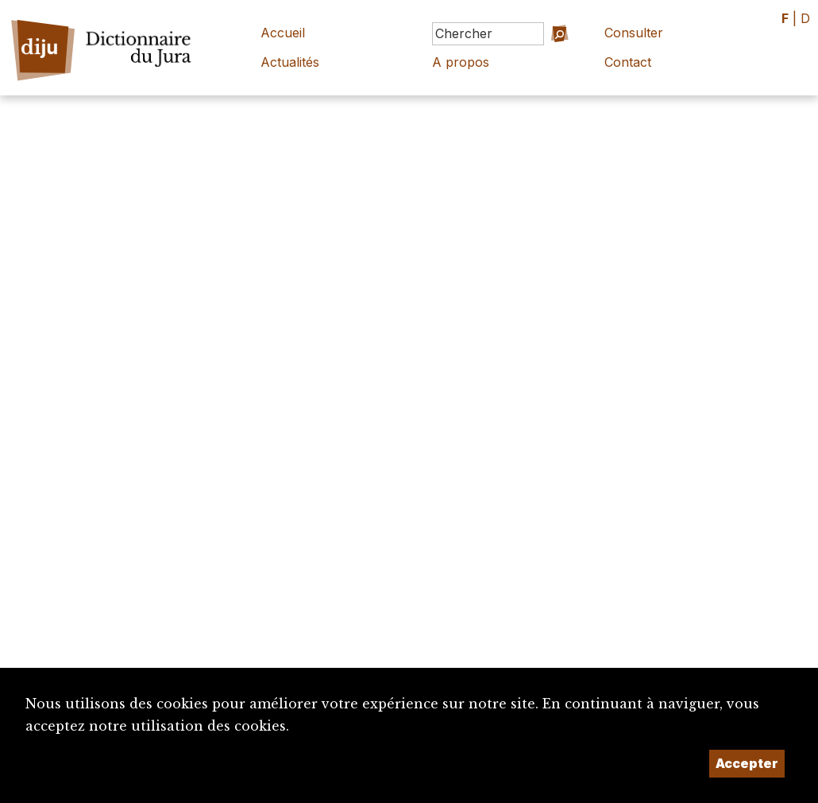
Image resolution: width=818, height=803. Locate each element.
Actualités (289, 62)
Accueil (282, 33)
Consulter (633, 33)
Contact (627, 62)
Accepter (747, 763)
